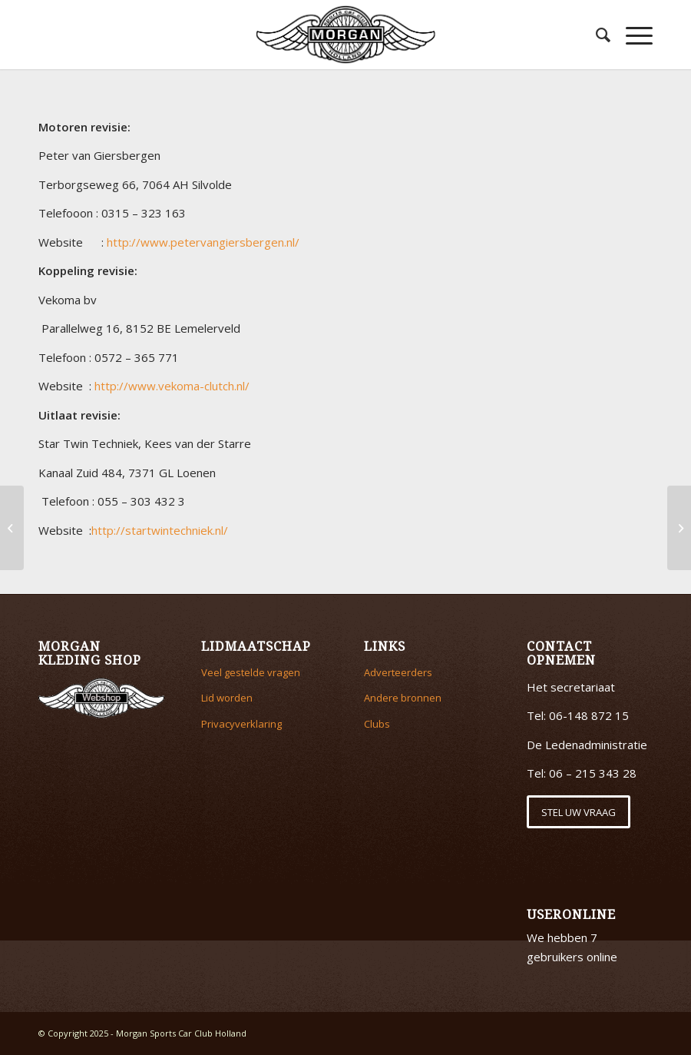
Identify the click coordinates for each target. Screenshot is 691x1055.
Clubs (377, 724)
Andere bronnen (402, 698)
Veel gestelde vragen (250, 672)
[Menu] (631, 34)
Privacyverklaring (241, 724)
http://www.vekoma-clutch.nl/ (172, 385)
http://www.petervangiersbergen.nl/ (203, 242)
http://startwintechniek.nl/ (159, 530)
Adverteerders (398, 672)
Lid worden (227, 698)
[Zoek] (595, 34)
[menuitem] (595, 34)
